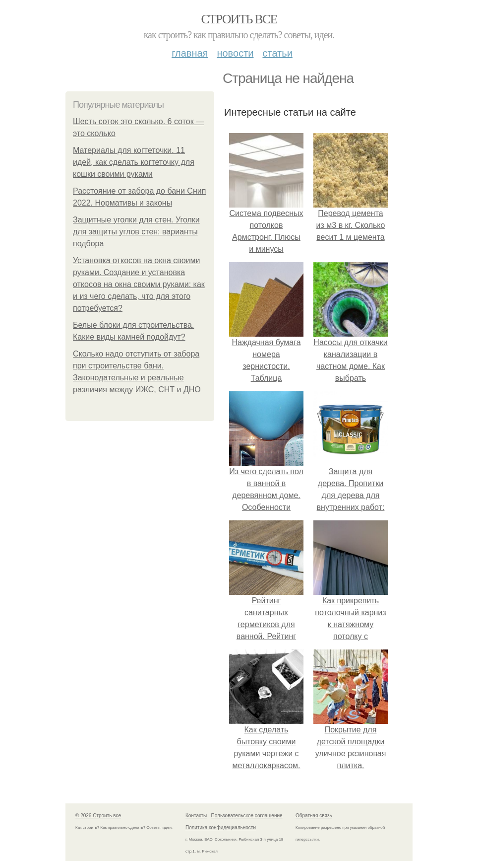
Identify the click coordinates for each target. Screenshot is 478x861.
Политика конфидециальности (220, 827)
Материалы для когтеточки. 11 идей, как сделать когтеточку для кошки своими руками (133, 162)
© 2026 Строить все (98, 815)
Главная (190, 53)
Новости (235, 53)
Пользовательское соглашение (247, 815)
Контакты (196, 815)
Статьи (277, 53)
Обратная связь (314, 815)
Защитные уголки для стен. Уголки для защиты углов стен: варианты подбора (136, 231)
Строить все (239, 19)
